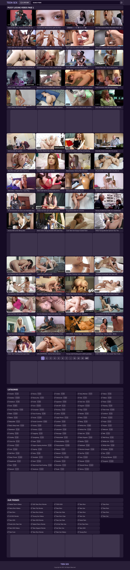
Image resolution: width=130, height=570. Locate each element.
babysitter (14, 421)
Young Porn (83, 532)
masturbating (62, 441)
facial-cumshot (40, 421)
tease (107, 401)
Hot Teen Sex (60, 528)
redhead (85, 445)
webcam (108, 429)
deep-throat (15, 457)
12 (78, 358)
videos (108, 417)
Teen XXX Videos (14, 528)
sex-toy (84, 453)
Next (86, 358)
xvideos (108, 449)
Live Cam (26, 2)
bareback (14, 429)
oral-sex (85, 401)
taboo (107, 393)
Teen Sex (82, 516)
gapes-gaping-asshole (42, 445)
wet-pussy (108, 437)
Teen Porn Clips (61, 516)
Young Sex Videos (38, 516)
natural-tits (62, 457)
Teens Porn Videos (14, 508)
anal (13, 405)
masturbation (63, 445)
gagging (38, 433)
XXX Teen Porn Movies (40, 504)
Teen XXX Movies (38, 520)
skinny (84, 469)
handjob (38, 457)
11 (74, 358)
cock (13, 449)
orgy (83, 409)
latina (60, 413)
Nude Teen (83, 520)
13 (82, 358)
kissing (60, 409)
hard (37, 461)
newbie (61, 461)
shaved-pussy (87, 465)
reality (84, 441)
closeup (14, 445)
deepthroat (15, 461)
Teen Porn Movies (38, 532)
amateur (14, 397)
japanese (61, 401)
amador (14, 393)
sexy (84, 457)
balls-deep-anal (16, 425)
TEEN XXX (59, 504)
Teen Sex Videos (61, 532)
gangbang (38, 437)
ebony (37, 393)
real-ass (85, 433)
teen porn (12, 512)
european (38, 409)
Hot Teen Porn (84, 524)
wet (106, 433)
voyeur (107, 425)
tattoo (107, 397)
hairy (37, 453)
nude (60, 469)
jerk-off (61, 405)
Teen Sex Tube (60, 520)
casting (14, 433)
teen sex (82, 508)
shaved (85, 461)
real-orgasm (86, 437)
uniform (108, 413)
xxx (106, 453)
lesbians (61, 425)
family (37, 425)
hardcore (38, 469)
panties (84, 413)
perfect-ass (85, 425)
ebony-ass (38, 397)
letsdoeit (61, 429)
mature (60, 449)
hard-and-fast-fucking (42, 465)
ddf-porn (14, 453)
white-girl (108, 441)
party (83, 417)
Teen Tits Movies (38, 508)
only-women (86, 393)
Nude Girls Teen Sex (15, 524)
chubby (14, 437)
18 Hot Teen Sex (61, 524)
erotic (37, 401)
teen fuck (12, 532)
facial (37, 417)
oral (83, 397)
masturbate (62, 437)
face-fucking (39, 413)
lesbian (61, 421)
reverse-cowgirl (87, 449)
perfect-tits (85, 429)
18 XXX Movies (14, 516)
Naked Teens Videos (15, 504)
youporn (108, 461)
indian (60, 393)
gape (37, 441)
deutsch (14, 469)
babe (13, 413)
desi (13, 465)
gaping (37, 449)
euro (37, 405)
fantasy (37, 429)
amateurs (14, 401)
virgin (107, 421)
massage (61, 433)
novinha (61, 465)
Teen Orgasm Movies (39, 528)
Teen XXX (12, 520)
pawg (84, 421)
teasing (107, 405)
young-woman (110, 457)
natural (61, 453)
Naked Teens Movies (39, 524)
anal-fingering (16, 409)
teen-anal (109, 409)
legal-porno (62, 417)
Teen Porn (59, 508)
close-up (14, 441)
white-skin (109, 445)
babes (13, 417)
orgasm (85, 405)
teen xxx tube (60, 512)
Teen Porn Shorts (38, 512)
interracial (61, 397)
